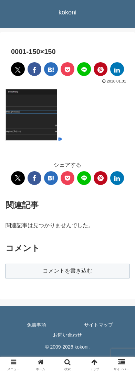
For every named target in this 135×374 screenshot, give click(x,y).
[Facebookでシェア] (34, 69)
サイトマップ (98, 325)
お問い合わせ (67, 335)
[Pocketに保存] (67, 69)
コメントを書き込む (67, 271)
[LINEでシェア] (84, 69)
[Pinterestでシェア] (100, 69)
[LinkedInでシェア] (117, 69)
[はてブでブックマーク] (51, 69)
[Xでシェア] (18, 69)
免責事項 (36, 325)
